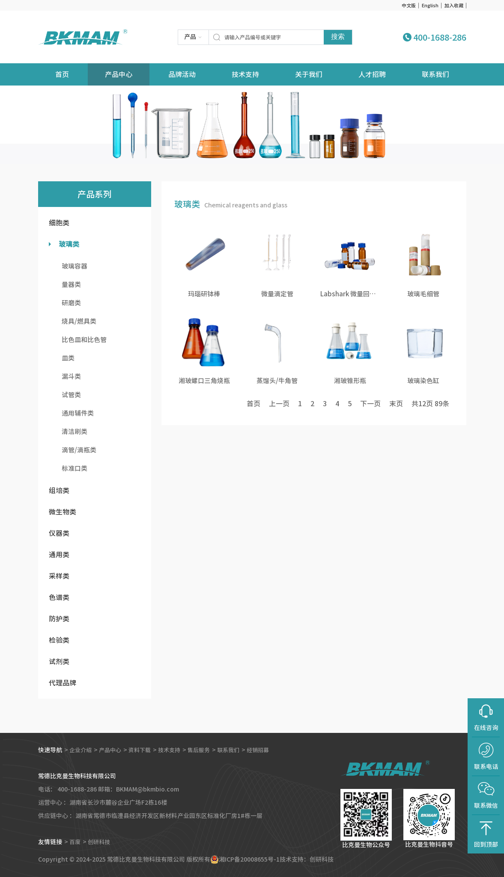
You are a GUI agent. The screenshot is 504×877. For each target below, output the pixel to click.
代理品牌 (62, 682)
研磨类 (71, 303)
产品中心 (118, 74)
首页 (253, 403)
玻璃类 (69, 244)
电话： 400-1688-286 (67, 789)
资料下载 (144, 750)
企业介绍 (81, 750)
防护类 (59, 618)
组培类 (59, 490)
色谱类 (59, 597)
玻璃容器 (74, 266)
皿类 (68, 358)
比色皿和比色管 (84, 340)
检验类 (59, 640)
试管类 (71, 395)
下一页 (370, 403)
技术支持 (245, 74)
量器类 (71, 284)
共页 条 (430, 403)
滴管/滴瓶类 (79, 450)
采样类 (59, 576)
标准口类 (74, 468)
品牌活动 (182, 74)
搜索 (338, 36)
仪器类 (59, 533)
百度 (75, 842)
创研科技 (101, 842)
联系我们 (435, 74)
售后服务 (206, 750)
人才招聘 (372, 74)
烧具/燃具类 (79, 321)
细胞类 (59, 222)
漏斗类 (71, 376)
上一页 (279, 403)
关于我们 (308, 74)
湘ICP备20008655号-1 (249, 859)
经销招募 (269, 750)
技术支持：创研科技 (307, 859)
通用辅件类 (78, 413)
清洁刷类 (74, 431)
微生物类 (62, 511)
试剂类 (59, 661)
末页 (396, 403)
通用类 (59, 554)
